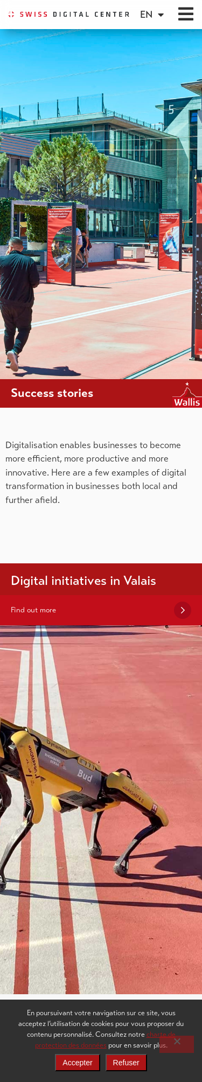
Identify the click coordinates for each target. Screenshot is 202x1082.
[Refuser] (176, 1044)
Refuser (126, 1062)
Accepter (77, 1062)
